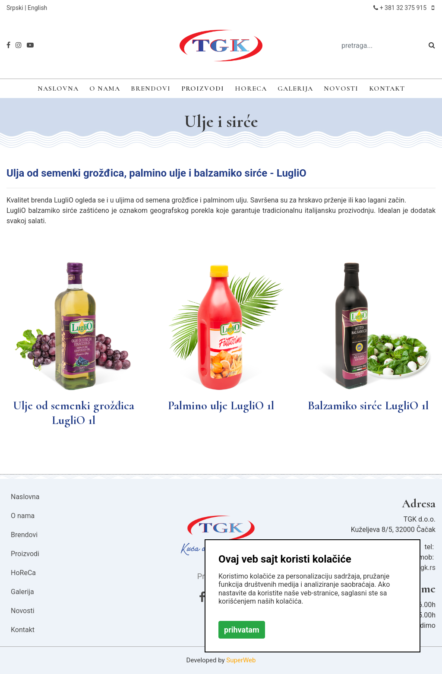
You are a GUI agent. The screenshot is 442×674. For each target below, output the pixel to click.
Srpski (14, 7)
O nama (104, 88)
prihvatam (241, 629)
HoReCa (251, 88)
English (37, 7)
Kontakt (387, 88)
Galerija (295, 88)
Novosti (341, 88)
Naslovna (58, 88)
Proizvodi (202, 88)
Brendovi (150, 88)
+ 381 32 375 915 (403, 7)
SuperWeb (241, 660)
